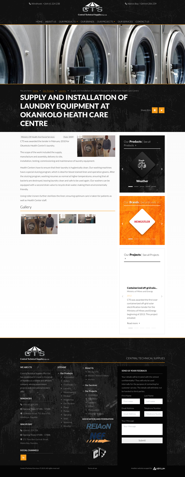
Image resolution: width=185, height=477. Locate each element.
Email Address (128, 408)
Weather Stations (96, 413)
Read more (133, 323)
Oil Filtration (69, 403)
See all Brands (150, 202)
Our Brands (87, 21)
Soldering (67, 422)
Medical (66, 396)
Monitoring (68, 399)
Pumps (66, 411)
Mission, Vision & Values (98, 375)
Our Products (68, 21)
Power (66, 407)
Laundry (62, 90)
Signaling (67, 414)
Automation (68, 377)
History (91, 379)
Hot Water (93, 398)
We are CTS (93, 372)
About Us (50, 21)
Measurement (69, 392)
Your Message (128, 421)
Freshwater (68, 384)
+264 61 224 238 (51, 3)
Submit (142, 440)
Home (39, 21)
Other (91, 406)
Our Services (125, 21)
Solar (65, 418)
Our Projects (106, 21)
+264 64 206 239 (147, 3)
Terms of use (92, 468)
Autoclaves (93, 395)
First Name (126, 395)
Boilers (66, 381)
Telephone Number (152, 408)
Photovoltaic (93, 410)
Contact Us (142, 21)
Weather (67, 426)
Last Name (148, 395)
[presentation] (122, 169)
